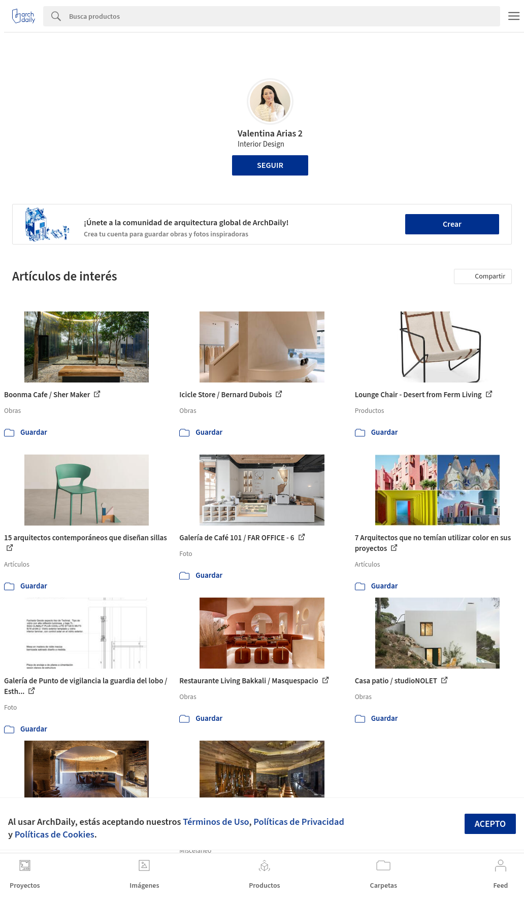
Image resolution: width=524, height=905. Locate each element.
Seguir (270, 165)
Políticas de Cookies (54, 834)
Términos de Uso (216, 821)
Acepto (490, 824)
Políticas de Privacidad (298, 821)
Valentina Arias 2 (270, 133)
